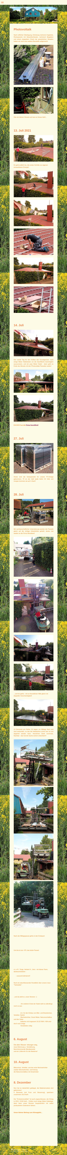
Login (54, 1149)
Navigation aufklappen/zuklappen (33, 2)
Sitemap (24, 1149)
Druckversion (16, 1149)
